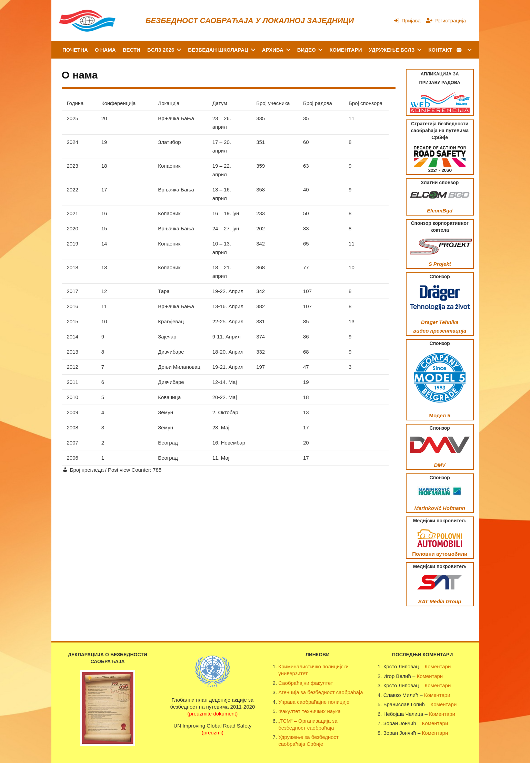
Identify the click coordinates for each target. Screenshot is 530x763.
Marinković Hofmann (439, 508)
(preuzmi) (212, 732)
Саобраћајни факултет (305, 683)
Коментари (438, 666)
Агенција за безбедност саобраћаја (320, 692)
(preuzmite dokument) (212, 714)
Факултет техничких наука (309, 711)
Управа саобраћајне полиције (313, 702)
